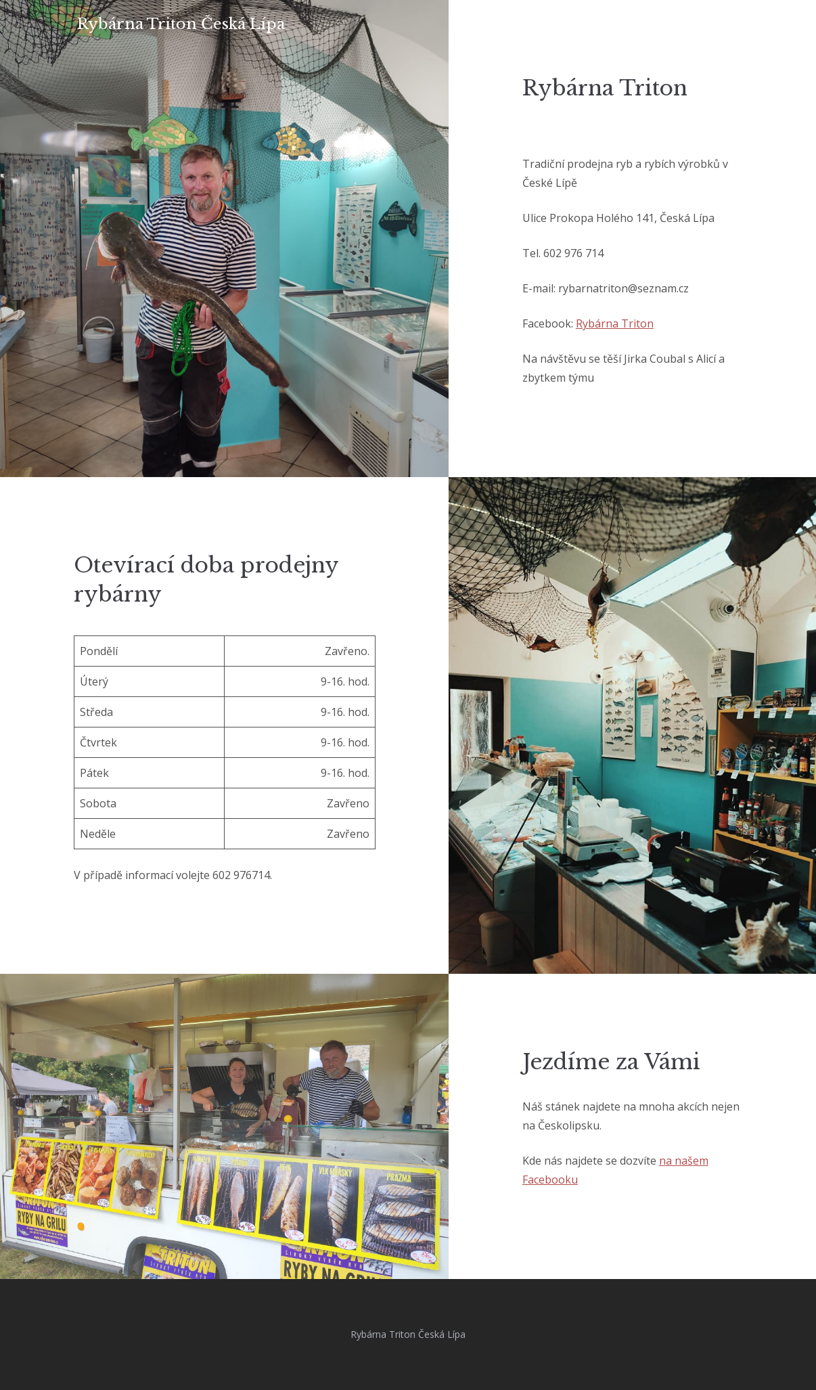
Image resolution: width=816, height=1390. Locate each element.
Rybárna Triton (615, 323)
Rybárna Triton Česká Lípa (181, 24)
